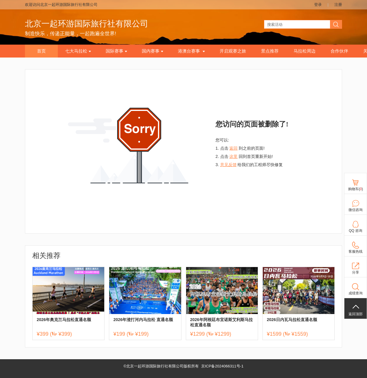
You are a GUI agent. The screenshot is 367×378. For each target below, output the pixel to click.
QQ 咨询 (355, 231)
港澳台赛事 (191, 51)
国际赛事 (116, 51)
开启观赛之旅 (233, 51)
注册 (338, 4)
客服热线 (356, 251)
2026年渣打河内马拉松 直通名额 (143, 319)
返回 (233, 148)
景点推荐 (270, 51)
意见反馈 (228, 164)
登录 (318, 4)
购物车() (355, 189)
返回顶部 (356, 314)
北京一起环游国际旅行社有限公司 (86, 23)
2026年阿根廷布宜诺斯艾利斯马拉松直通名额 (221, 322)
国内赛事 (152, 51)
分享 (355, 272)
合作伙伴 (339, 51)
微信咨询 (356, 210)
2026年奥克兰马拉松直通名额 (64, 319)
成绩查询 (356, 293)
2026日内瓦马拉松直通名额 (292, 319)
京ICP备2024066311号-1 (222, 366)
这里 (233, 156)
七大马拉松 (78, 51)
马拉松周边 (305, 51)
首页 (41, 51)
